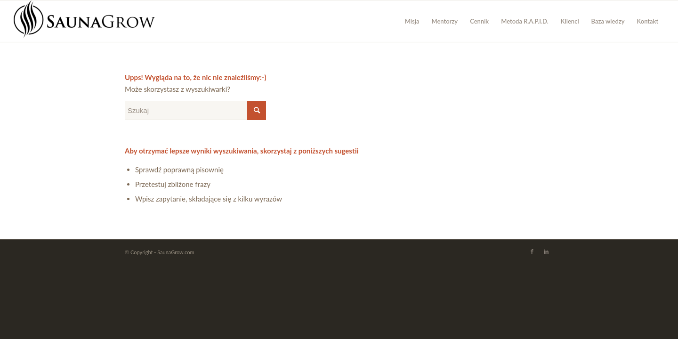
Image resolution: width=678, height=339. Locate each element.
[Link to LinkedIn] (546, 251)
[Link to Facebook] (532, 251)
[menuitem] (412, 21)
